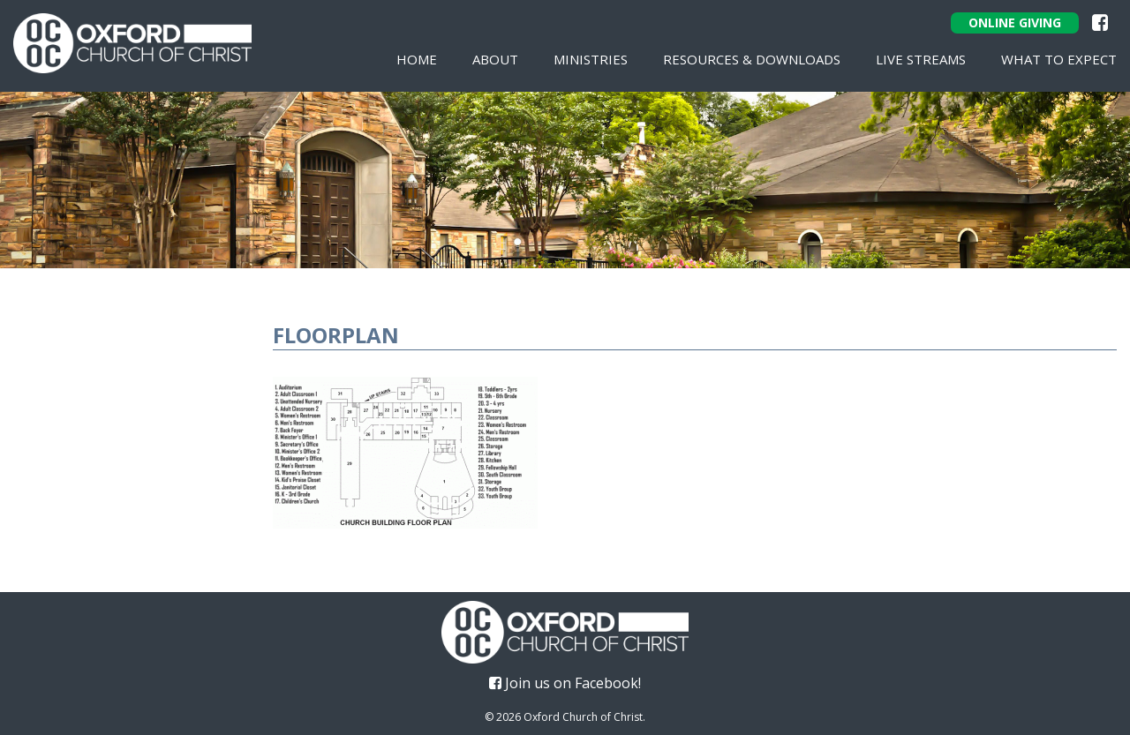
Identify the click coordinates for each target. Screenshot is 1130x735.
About (495, 59)
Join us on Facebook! (565, 683)
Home (416, 59)
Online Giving (1014, 22)
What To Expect (1059, 59)
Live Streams (921, 59)
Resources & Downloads (751, 59)
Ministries (591, 59)
